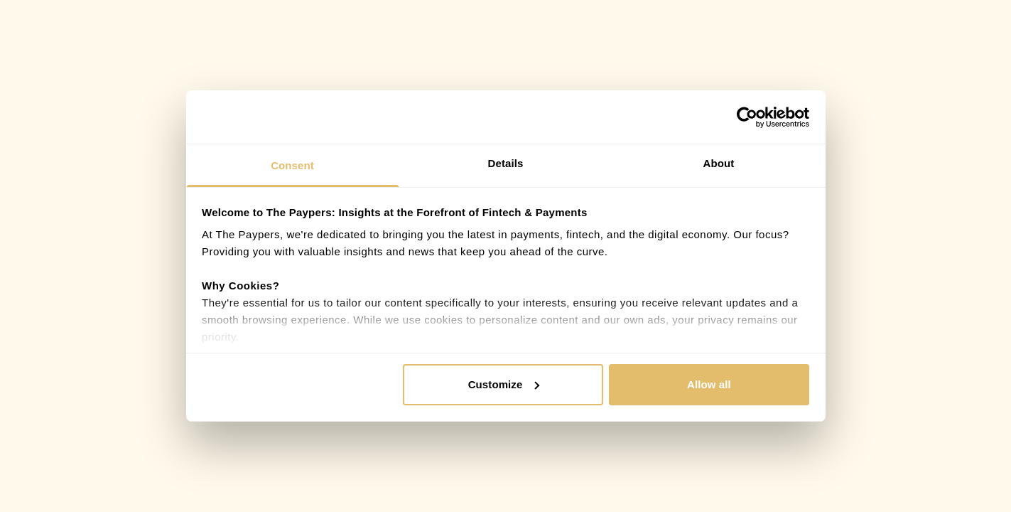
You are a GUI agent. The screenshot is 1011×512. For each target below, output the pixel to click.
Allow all (709, 384)
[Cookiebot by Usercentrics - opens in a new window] (747, 117)
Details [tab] (506, 163)
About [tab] (719, 163)
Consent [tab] (292, 165)
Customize (504, 384)
